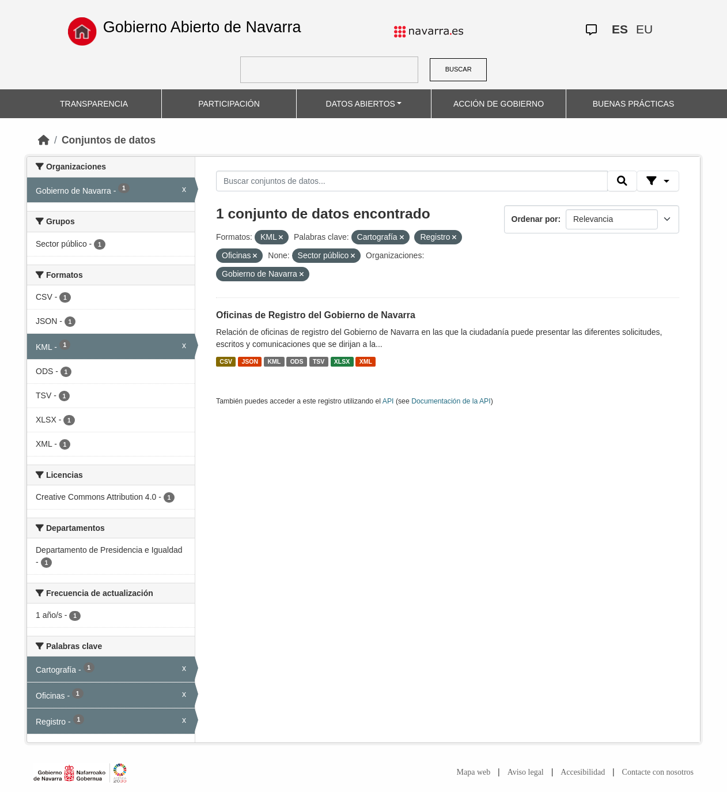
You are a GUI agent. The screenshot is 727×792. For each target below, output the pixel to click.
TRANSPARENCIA (94, 103)
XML (365, 361)
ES (620, 29)
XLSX (342, 361)
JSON (249, 361)
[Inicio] (44, 140)
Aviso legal (526, 772)
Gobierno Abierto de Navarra (202, 27)
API (388, 401)
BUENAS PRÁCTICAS (634, 103)
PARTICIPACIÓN (229, 103)
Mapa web (474, 772)
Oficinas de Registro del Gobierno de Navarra (315, 315)
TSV (318, 361)
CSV (225, 361)
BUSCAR (458, 69)
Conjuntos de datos (109, 140)
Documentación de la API (451, 401)
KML (274, 361)
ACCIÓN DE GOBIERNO (498, 103)
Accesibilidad (583, 772)
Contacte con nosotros (658, 772)
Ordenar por (535, 219)
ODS (297, 361)
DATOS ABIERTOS (360, 103)
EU (644, 29)
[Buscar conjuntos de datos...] (412, 181)
